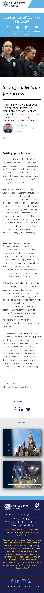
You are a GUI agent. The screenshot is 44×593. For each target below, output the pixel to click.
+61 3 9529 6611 (25, 524)
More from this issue (22, 590)
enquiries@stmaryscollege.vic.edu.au (22, 514)
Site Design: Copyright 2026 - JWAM (22, 586)
